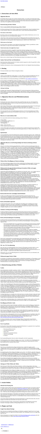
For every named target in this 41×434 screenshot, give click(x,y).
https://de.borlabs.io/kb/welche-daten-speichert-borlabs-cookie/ (11, 317)
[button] (1, 429)
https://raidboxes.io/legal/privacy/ (32, 78)
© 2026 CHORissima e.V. (4, 426)
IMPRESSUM (10, 424)
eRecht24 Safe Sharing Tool (22, 388)
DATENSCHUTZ (4, 424)
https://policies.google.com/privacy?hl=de (20, 416)
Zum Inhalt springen (4, 0)
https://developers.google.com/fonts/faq (28, 415)
